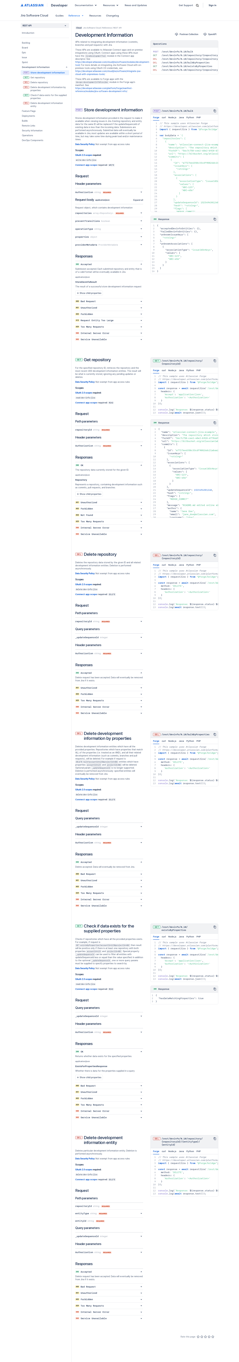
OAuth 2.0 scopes (83, 155)
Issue (24, 57)
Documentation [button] (86, 5)
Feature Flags (29, 111)
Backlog (26, 43)
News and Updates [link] (136, 5)
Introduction (28, 33)
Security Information (32, 130)
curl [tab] (164, 117)
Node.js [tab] (172, 117)
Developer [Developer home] (59, 5)
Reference (76, 15)
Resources (95, 15)
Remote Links (28, 125)
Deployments (28, 116)
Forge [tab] (156, 118)
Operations (27, 135)
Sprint (25, 62)
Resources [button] (111, 5)
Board (25, 47)
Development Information (36, 67)
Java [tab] (181, 117)
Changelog (112, 15)
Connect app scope (86, 165)
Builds (25, 121)
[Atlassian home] (32, 5)
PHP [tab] (198, 117)
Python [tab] (190, 117)
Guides (59, 15)
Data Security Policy (85, 144)
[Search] (197, 5)
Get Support (186, 5)
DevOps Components (32, 140)
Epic (24, 52)
